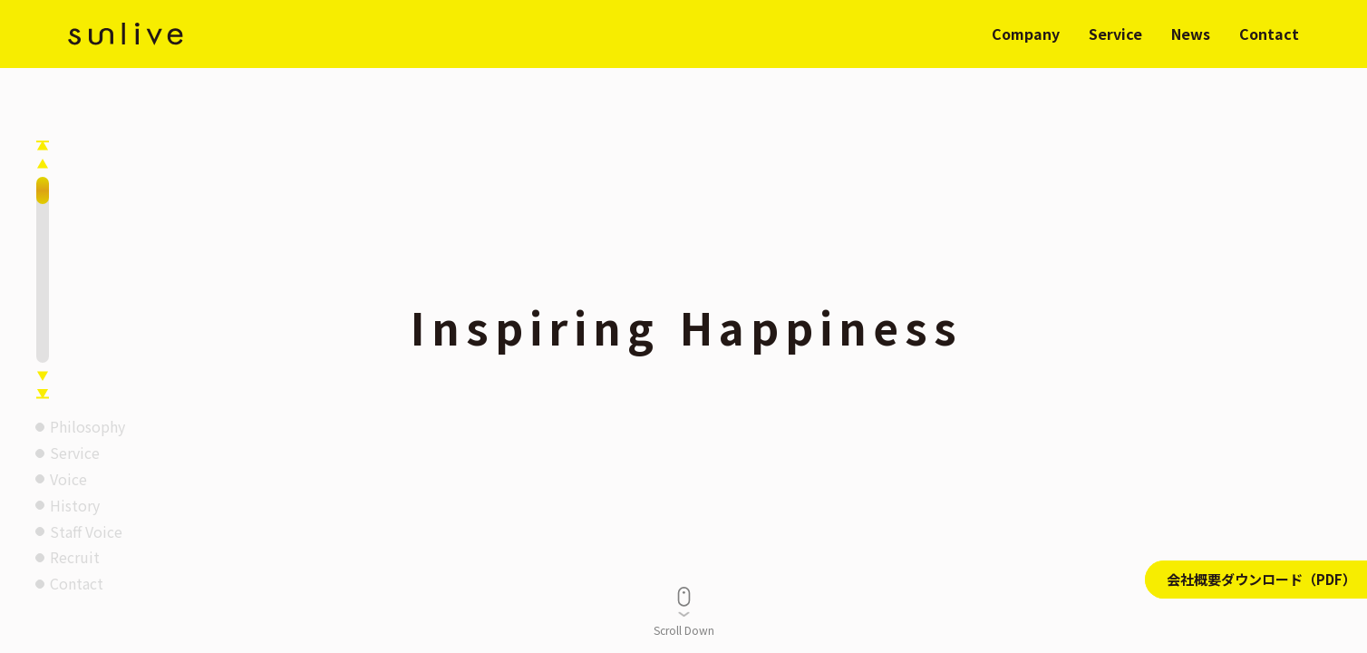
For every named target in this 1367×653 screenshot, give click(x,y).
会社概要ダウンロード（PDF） (1261, 579)
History (75, 505)
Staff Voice (86, 531)
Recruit (75, 557)
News (1190, 33)
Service (1115, 33)
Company (1026, 33)
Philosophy (87, 426)
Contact (1269, 33)
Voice (68, 479)
